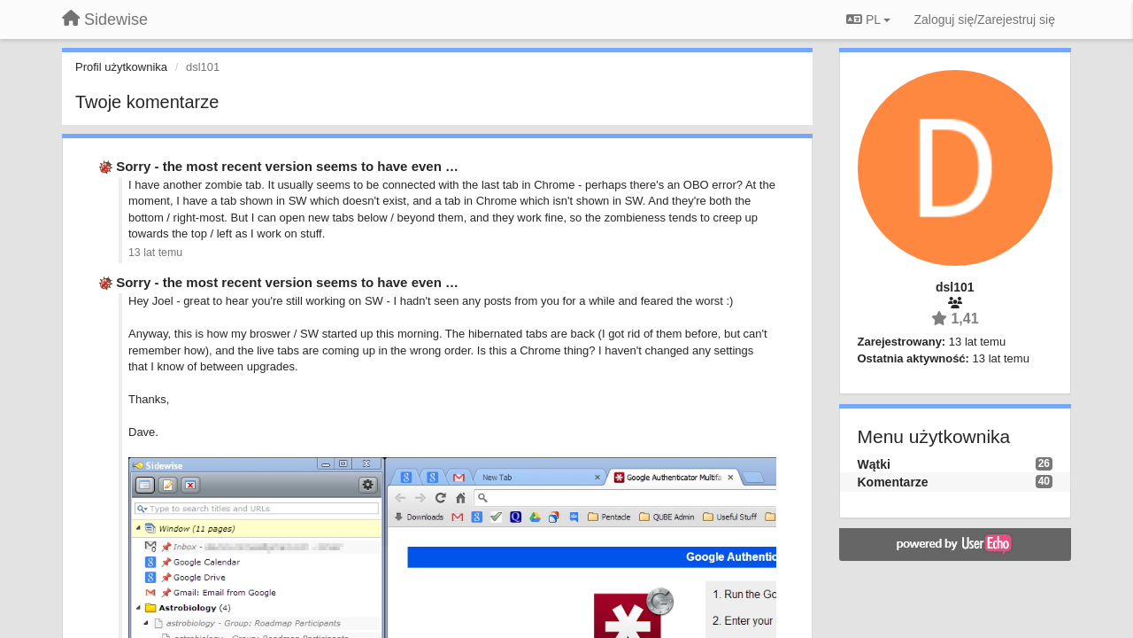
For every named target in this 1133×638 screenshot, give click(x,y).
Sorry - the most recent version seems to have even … (287, 166)
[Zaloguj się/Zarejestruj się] (984, 19)
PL (868, 19)
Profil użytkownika (121, 67)
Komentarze (893, 482)
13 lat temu (155, 252)
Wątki (874, 464)
